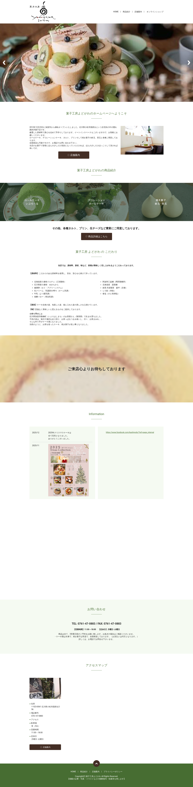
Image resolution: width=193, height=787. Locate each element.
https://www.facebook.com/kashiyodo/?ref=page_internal (130, 432)
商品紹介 (126, 12)
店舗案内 (138, 12)
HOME (115, 12)
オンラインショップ (155, 12)
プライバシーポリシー (113, 772)
